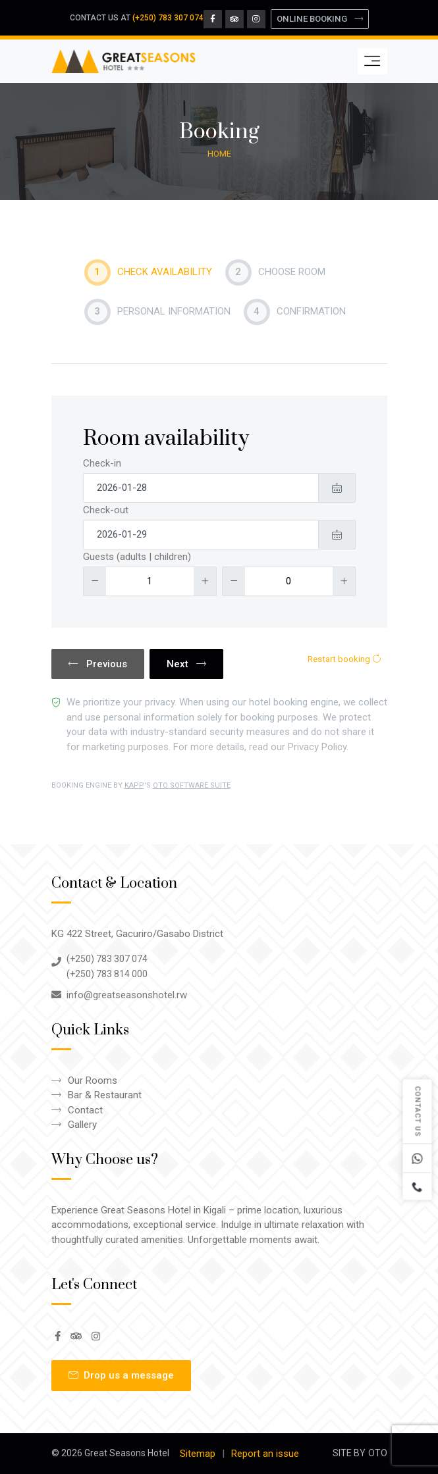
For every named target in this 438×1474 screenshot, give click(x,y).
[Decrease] (95, 581)
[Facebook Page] (213, 19)
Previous (97, 664)
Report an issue (265, 1454)
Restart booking (344, 659)
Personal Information (157, 312)
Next (186, 664)
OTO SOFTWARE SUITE (192, 785)
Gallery (82, 1125)
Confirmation (295, 312)
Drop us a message (121, 1375)
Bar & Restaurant (105, 1095)
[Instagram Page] (256, 19)
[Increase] (205, 581)
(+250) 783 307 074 (168, 17)
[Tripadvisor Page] (234, 19)
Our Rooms (92, 1080)
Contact (85, 1110)
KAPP (134, 785)
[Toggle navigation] (372, 61)
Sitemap (197, 1454)
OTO (377, 1453)
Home (219, 154)
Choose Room (275, 272)
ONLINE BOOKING (320, 19)
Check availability (148, 272)
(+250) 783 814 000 (107, 974)
